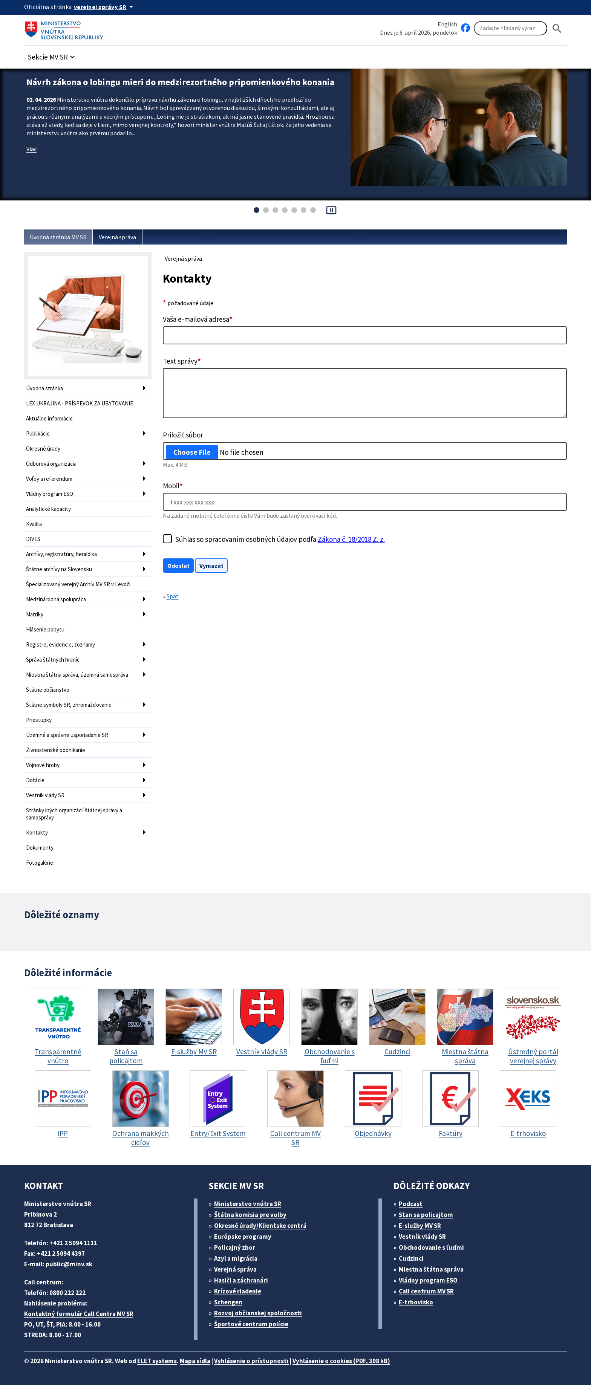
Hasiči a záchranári (241, 1280)
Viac (31, 149)
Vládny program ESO (49, 493)
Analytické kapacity (48, 508)
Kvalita (34, 523)
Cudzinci (411, 1258)
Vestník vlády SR (45, 795)
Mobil (173, 485)
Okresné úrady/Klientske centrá (260, 1225)
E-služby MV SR (420, 1225)
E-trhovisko (416, 1302)
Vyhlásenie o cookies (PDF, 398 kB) (341, 1361)
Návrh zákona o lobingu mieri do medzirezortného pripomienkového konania (180, 82)
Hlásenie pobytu (45, 629)
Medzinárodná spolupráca (56, 599)
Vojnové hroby (43, 765)
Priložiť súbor (183, 434)
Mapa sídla (195, 1361)
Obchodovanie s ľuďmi (431, 1247)
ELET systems (157, 1361)
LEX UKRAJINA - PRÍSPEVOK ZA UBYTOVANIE (79, 403)
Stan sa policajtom (426, 1215)
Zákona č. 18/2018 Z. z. (351, 539)
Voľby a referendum (49, 478)
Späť (173, 596)
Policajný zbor (234, 1247)
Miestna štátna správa (431, 1269)
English (447, 24)
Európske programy (242, 1236)
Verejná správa (117, 237)
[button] (52, 54)
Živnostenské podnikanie (55, 750)
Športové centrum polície (251, 1324)
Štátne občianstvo (47, 689)
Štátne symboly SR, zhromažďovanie (69, 704)
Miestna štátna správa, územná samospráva (77, 674)
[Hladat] (557, 28)
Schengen (228, 1302)
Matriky (34, 614)
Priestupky (39, 719)
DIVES (33, 539)
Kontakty (37, 832)
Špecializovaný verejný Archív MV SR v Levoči (78, 584)
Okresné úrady (43, 448)
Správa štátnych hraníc (53, 659)
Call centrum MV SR (426, 1291)
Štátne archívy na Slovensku (59, 569)
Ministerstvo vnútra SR (247, 1204)
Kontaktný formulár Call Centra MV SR (78, 1314)
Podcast (411, 1204)
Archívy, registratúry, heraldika (61, 554)
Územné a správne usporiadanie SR (67, 734)
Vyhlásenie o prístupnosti (251, 1361)
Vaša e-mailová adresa (198, 319)
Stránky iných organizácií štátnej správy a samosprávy (74, 814)
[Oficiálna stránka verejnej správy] (105, 6)
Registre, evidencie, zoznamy (60, 644)
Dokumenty (40, 847)
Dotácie (35, 780)
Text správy (182, 360)
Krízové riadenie (237, 1291)
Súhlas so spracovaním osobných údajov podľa (280, 539)
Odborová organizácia (51, 463)
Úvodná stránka (44, 388)
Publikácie (38, 433)
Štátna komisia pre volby (250, 1215)
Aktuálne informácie (49, 418)
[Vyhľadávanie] (510, 28)
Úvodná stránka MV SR (58, 237)
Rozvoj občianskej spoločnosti (258, 1313)
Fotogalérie (39, 862)
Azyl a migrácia (235, 1258)
